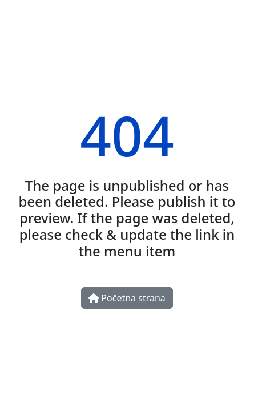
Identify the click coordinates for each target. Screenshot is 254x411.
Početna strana (127, 298)
